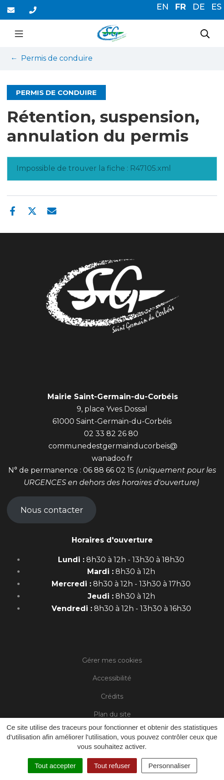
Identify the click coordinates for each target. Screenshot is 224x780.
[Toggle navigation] (19, 33)
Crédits (112, 696)
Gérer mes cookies (112, 660)
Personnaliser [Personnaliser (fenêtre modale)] (169, 765)
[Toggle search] (205, 33)
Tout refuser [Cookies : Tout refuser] (112, 765)
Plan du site (112, 714)
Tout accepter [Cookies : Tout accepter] (55, 765)
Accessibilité (112, 678)
